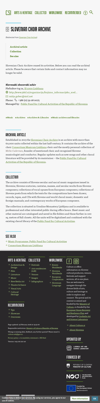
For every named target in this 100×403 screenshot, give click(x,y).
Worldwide (55, 12)
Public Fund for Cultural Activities (56, 221)
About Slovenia (76, 330)
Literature (15, 274)
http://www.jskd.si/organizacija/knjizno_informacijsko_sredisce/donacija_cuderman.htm (43, 92)
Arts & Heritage (23, 12)
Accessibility (85, 13)
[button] (80, 398)
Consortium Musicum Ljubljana (29, 147)
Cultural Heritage (15, 293)
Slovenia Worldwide (57, 272)
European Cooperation (57, 278)
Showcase (15, 313)
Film (13, 271)
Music (10, 117)
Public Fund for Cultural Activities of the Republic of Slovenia (54, 104)
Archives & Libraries (39, 117)
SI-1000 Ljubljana (33, 88)
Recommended (73, 12)
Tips (13, 310)
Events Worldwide (57, 266)
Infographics (37, 281)
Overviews (15, 317)
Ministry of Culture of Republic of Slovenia (42, 328)
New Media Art (17, 281)
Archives (20, 117)
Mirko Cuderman (14, 150)
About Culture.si (77, 325)
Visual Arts (16, 288)
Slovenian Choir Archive (28, 37)
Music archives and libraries (65, 117)
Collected (40, 12)
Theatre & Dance (18, 285)
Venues (34, 274)
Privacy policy (13, 338)
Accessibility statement (29, 338)
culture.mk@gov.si (15, 334)
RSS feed (43, 338)
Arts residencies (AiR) (38, 269)
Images (34, 278)
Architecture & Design (18, 266)
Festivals (35, 265)
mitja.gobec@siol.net (21, 96)
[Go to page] (91, 13)
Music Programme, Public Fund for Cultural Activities (37, 241)
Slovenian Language (56, 284)
